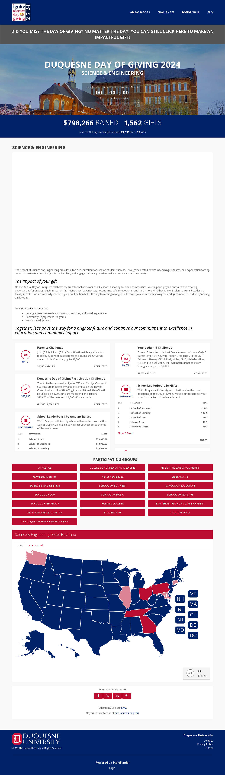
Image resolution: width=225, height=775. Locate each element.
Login (112, 768)
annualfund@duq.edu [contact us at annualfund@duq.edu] (127, 713)
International (35, 545)
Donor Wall (191, 12)
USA (20, 545)
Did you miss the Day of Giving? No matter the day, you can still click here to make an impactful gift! (112, 34)
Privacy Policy (205, 744)
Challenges (166, 12)
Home (209, 747)
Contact (208, 740)
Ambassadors (140, 12)
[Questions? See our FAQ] (123, 707)
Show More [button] (125, 433)
